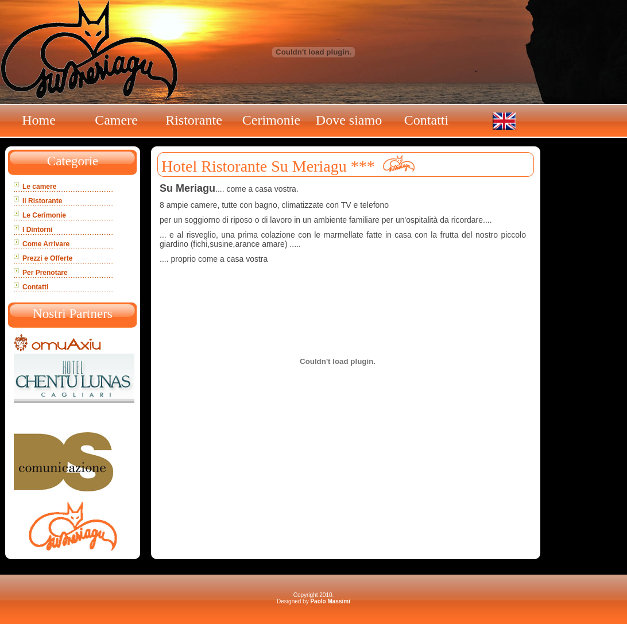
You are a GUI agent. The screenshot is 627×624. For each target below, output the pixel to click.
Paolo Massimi (330, 601)
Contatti (426, 120)
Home (39, 120)
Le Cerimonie (44, 215)
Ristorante (193, 120)
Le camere (39, 187)
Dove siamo (349, 120)
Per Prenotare (45, 273)
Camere (116, 120)
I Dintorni (37, 230)
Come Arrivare (45, 244)
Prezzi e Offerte (47, 258)
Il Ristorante (42, 201)
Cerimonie (271, 120)
